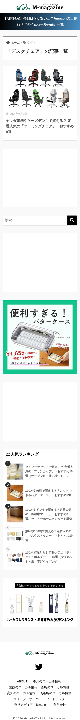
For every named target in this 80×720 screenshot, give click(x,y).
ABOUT (22, 681)
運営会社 (59, 704)
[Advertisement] (41, 182)
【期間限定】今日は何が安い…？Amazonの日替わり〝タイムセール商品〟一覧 (40, 21)
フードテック (55, 699)
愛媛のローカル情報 (23, 687)
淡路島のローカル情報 (55, 693)
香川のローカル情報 (47, 681)
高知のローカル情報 (21, 693)
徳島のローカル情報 (55, 687)
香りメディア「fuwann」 (31, 704)
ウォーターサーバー (27, 699)
